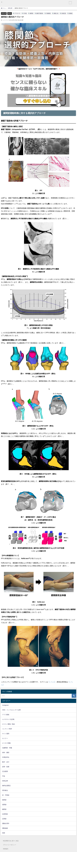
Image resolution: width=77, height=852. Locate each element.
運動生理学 (5, 823)
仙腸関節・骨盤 (7, 747)
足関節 (4, 818)
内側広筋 (63, 13)
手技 (3, 776)
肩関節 (4, 804)
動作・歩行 (5, 762)
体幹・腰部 (5, 752)
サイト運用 (5, 733)
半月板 (25, 13)
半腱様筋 (48, 13)
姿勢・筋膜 (5, 766)
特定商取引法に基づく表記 (11, 841)
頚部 (3, 833)
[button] (70, 2)
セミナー (5, 738)
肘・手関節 (5, 795)
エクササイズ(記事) (8, 719)
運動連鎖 (5, 828)
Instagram (5, 705)
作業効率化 (5, 757)
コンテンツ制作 (7, 728)
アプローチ (17, 13)
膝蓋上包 (56, 13)
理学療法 (5, 790)
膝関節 (9, 13)
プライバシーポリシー (9, 845)
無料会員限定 (6, 785)
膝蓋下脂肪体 (39, 13)
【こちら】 (52, 682)
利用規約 (5, 849)
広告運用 (5, 771)
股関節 (4, 800)
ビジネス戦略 (6, 743)
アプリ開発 (5, 714)
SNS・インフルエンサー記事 (11, 710)
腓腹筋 (70, 13)
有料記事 (4, 13)
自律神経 (5, 814)
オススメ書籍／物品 (8, 724)
